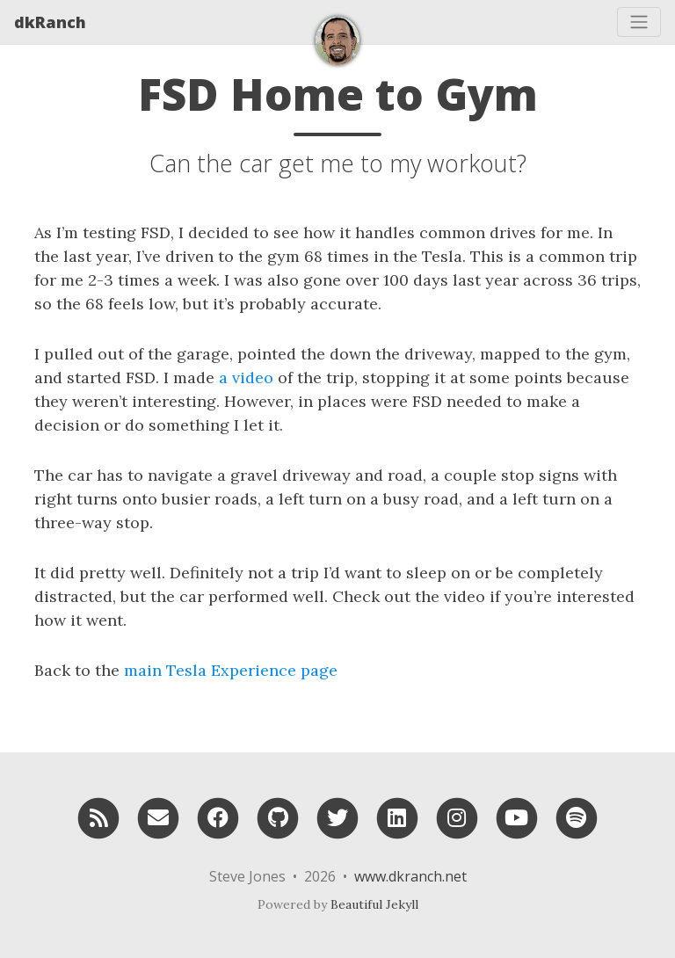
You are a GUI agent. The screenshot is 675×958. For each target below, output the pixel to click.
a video (246, 377)
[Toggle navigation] (639, 22)
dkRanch (50, 22)
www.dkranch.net (410, 876)
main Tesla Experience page (231, 670)
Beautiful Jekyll (374, 904)
